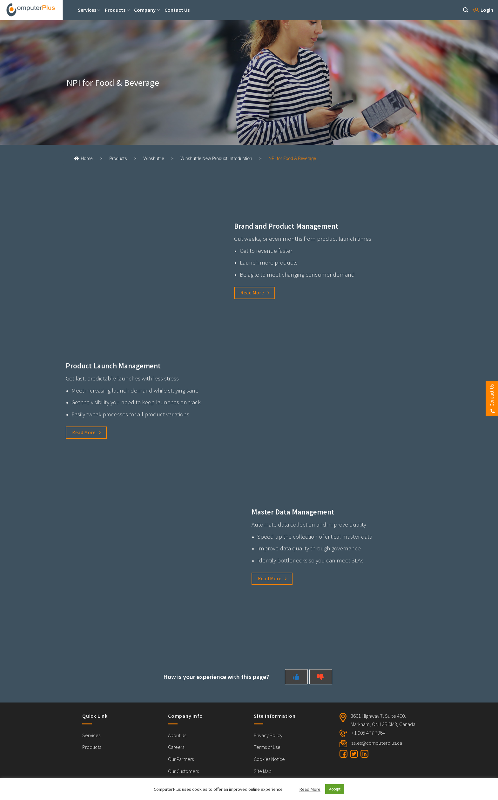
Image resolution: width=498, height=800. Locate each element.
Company (147, 10)
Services (89, 10)
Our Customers (183, 771)
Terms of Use (267, 747)
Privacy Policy (268, 735)
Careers (176, 747)
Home (83, 158)
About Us (177, 735)
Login (483, 10)
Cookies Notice (269, 759)
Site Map (263, 771)
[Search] (465, 10)
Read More (309, 789)
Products (117, 10)
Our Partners (181, 759)
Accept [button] (334, 789)
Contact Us (177, 10)
